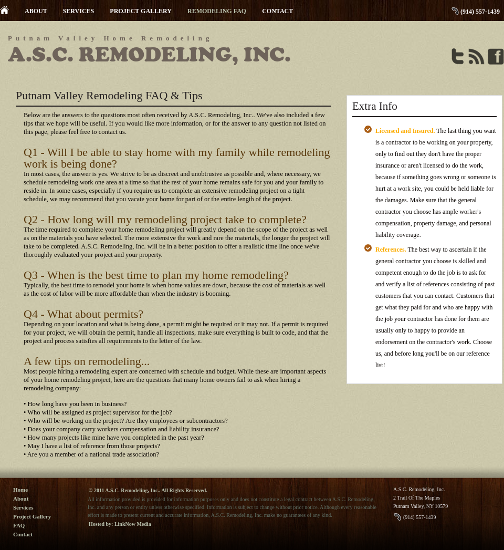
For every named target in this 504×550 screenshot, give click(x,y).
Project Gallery (32, 516)
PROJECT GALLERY (141, 11)
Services (23, 507)
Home (20, 489)
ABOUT (36, 11)
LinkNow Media (132, 524)
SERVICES (78, 11)
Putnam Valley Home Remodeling (110, 38)
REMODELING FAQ (216, 11)
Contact (23, 534)
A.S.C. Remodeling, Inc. (149, 54)
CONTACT (277, 11)
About (20, 498)
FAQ (19, 525)
